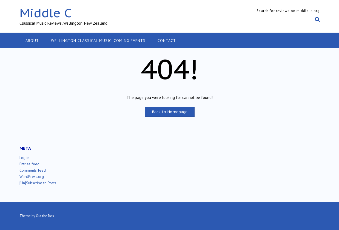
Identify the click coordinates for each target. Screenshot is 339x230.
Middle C (45, 13)
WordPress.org (31, 176)
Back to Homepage (169, 111)
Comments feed (32, 170)
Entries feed (29, 163)
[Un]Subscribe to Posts (37, 182)
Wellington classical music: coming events (98, 40)
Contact (167, 40)
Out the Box (45, 216)
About (32, 40)
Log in (24, 157)
